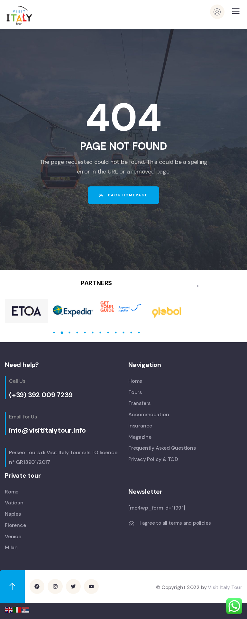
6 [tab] (92, 332)
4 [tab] (77, 332)
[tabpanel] (26, 311)
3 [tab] (69, 332)
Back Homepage (123, 195)
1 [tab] (54, 332)
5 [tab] (85, 332)
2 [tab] (62, 332)
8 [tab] (108, 332)
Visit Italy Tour (225, 587)
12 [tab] (139, 332)
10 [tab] (123, 332)
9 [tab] (116, 332)
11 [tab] (131, 332)
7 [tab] (100, 332)
